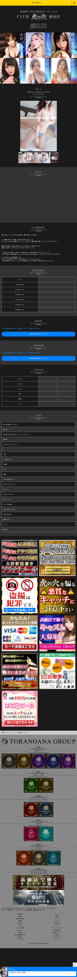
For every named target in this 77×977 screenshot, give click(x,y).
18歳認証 (20, 914)
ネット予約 (20, 939)
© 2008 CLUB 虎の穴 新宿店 (38, 943)
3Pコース (20, 930)
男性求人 (20, 937)
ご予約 (20, 925)
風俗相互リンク (57, 932)
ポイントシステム (57, 928)
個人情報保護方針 (20, 934)
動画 (20, 921)
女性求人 (57, 934)
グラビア (57, 918)
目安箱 (20, 932)
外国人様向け (57, 930)
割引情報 (57, 923)
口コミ (57, 939)
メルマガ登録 (20, 928)
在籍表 (57, 916)
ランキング (57, 921)
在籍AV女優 (20, 918)
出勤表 (20, 916)
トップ (57, 914)
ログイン (57, 925)
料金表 (20, 923)
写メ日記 (57, 937)
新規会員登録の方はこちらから (38, 334)
